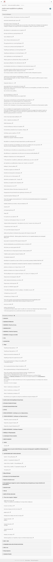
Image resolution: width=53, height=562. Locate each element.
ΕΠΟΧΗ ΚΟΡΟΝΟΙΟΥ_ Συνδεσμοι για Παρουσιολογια (15, 416)
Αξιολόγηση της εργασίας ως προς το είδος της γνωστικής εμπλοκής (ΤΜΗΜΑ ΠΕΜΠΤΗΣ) (23, 260)
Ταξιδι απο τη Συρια (9, 500)
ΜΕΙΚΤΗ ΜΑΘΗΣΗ (7, 439)
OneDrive (6, 206)
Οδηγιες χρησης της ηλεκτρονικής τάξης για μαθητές (16, 59)
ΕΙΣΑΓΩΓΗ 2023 (7, 487)
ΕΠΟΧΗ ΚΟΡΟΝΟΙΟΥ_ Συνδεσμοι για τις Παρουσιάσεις (16, 413)
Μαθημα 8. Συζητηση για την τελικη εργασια (14, 156)
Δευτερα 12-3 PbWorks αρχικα (11, 286)
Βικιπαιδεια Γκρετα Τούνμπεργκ (11, 23)
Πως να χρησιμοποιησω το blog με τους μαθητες (15, 361)
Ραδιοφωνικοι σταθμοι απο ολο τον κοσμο (13, 515)
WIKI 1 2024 (6, 541)
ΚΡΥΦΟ (5, 409)
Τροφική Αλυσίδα (8, 529)
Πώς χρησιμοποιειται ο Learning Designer (13, 43)
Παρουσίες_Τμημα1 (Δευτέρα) (11, 419)
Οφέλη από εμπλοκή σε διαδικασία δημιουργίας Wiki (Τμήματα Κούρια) (20, 233)
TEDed (6, 213)
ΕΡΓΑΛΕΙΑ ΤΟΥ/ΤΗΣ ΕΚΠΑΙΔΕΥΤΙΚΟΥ (11, 476)
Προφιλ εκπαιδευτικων (9, 479)
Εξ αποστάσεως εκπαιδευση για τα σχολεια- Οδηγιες (16, 129)
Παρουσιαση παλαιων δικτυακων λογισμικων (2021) (15, 189)
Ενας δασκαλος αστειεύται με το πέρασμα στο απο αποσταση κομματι (19, 66)
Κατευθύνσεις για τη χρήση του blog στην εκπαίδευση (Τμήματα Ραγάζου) (20, 396)
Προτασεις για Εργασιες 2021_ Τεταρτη (13, 179)
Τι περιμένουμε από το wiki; (10, 226)
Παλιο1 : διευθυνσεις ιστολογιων (11, 386)
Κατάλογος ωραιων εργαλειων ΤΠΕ (12, 133)
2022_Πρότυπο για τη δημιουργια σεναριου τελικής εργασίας (17, 250)
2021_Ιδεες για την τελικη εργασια (12, 176)
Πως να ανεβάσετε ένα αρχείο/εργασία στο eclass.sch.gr (17, 109)
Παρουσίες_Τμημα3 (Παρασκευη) (11, 426)
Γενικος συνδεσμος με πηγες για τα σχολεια (14, 126)
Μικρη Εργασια (7, 550)
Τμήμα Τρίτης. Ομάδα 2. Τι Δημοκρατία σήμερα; (15, 466)
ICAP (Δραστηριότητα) (9, 210)
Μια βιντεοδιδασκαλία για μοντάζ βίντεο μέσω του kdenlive (17, 244)
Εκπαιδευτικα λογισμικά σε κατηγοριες (13, 172)
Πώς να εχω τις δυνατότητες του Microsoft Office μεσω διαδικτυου (19, 99)
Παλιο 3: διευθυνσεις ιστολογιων (11, 393)
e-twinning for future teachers (10, 435)
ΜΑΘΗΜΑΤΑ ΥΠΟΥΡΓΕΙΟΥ (10, 136)
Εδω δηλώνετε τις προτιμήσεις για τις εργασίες (15, 30)
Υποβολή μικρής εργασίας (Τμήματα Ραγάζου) (14, 254)
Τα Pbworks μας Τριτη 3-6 (10, 293)
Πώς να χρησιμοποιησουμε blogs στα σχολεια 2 (15, 366)
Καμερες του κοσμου (9, 534)
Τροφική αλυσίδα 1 (8, 518)
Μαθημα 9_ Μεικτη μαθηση (10, 166)
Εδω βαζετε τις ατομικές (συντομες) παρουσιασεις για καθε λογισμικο (19, 141)
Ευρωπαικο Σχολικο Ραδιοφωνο (11, 195)
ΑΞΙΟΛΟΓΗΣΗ (6, 341)
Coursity (6, 445)
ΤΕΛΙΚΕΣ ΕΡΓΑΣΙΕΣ (7, 554)
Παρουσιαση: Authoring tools (11, 283)
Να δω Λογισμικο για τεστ (10, 186)
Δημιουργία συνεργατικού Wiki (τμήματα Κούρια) (15, 240)
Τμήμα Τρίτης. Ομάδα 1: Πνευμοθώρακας (13, 463)
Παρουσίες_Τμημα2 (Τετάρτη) (11, 422)
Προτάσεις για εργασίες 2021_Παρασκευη (13, 182)
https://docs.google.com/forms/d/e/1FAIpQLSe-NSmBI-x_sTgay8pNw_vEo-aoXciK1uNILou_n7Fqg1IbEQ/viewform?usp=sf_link (19, 373)
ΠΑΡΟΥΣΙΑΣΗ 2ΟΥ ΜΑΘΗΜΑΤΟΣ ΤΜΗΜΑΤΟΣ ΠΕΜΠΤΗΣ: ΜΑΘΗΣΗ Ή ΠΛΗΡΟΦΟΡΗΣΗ (22, 263)
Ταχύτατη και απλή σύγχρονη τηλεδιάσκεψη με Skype (16, 76)
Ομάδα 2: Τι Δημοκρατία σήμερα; (11, 460)
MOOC (5, 442)
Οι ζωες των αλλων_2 (9, 505)
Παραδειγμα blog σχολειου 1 (11, 347)
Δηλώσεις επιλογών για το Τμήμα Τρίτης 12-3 (14, 267)
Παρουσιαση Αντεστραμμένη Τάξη (12, 276)
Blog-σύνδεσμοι (7, 473)
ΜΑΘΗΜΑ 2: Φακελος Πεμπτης (10, 331)
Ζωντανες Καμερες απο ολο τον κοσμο (13, 509)
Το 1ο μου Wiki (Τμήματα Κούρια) (11, 229)
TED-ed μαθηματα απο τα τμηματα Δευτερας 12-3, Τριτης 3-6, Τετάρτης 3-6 (20, 273)
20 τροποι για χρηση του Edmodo (12, 169)
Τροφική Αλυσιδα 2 (8, 524)
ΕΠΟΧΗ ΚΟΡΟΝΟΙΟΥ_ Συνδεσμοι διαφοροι (13, 429)
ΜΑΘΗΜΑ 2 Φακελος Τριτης (10, 325)
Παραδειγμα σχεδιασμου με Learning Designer (14, 49)
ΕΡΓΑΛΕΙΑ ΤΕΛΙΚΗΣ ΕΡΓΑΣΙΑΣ (10, 403)
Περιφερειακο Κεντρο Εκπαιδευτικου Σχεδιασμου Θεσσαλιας (17, 192)
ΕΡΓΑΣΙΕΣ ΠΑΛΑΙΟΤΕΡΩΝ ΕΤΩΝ (10, 406)
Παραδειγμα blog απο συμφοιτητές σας (13, 357)
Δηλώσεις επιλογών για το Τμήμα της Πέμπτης (14, 270)
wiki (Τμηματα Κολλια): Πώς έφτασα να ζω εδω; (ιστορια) (16, 17)
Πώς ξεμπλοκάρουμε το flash (11, 94)
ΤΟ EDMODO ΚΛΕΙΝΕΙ (9, 257)
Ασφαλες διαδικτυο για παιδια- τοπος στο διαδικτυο (16, 203)
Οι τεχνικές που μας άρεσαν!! (11, 216)
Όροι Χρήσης (27, 560)
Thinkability (7, 469)
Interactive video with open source (12, 20)
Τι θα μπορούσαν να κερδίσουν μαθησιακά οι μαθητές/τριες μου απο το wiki (21, 159)
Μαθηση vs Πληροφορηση (9, 432)
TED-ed (5, 490)
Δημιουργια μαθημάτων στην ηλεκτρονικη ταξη (15, 62)
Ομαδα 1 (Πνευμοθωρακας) (10, 456)
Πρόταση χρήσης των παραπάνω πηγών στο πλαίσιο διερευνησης (19, 537)
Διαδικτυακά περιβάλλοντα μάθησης (14, 5)
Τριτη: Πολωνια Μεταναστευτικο (11, 40)
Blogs (5, 344)
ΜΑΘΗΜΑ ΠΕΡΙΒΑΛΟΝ (8, 321)
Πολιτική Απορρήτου (34, 560)
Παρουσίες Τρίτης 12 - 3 (10, 83)
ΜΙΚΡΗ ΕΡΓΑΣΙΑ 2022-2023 (9, 494)
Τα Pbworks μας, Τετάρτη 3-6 (11, 296)
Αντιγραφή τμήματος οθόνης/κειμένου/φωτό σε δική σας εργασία (18, 69)
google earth (7, 512)
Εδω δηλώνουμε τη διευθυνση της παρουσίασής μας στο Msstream (19, 150)
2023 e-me (6, 547)
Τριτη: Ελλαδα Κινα (8, 36)
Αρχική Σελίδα (4, 5)
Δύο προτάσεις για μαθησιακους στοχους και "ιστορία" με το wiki (18, 163)
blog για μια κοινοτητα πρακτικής (12, 354)
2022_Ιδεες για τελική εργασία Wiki (12, 247)
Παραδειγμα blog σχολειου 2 (11, 351)
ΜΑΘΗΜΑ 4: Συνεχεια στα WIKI (11, 334)
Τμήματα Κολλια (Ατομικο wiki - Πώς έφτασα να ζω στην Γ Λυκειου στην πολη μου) (22, 223)
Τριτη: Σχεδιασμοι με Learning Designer (13, 56)
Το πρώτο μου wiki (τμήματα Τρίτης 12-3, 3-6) (14, 220)
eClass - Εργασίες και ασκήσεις (11, 120)
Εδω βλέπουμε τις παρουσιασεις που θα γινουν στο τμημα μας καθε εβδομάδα (21, 153)
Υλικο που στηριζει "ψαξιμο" (10, 497)
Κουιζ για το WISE (8, 304)
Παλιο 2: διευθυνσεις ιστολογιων (11, 390)
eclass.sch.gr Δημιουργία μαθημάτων (12, 116)
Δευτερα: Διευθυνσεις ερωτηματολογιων (13, 33)
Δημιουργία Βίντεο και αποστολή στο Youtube (14, 86)
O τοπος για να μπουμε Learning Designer (13, 46)
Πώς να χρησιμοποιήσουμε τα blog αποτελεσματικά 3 (16, 369)
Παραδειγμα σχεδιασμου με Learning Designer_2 (15, 53)
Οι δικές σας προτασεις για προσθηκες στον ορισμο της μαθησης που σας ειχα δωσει (23, 144)
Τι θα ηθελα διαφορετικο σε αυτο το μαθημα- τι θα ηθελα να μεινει (19, 290)
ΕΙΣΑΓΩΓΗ (6, 318)
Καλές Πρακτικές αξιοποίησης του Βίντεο (13, 280)
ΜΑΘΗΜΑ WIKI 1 (7, 328)
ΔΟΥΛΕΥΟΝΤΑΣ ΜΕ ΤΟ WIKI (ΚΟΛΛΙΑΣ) (12, 453)
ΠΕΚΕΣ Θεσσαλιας (8, 123)
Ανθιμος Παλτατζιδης (9, 307)
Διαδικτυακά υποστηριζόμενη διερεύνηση (13, 400)
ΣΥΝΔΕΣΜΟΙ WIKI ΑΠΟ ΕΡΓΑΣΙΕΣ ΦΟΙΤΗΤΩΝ (13, 544)
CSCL (5, 338)
